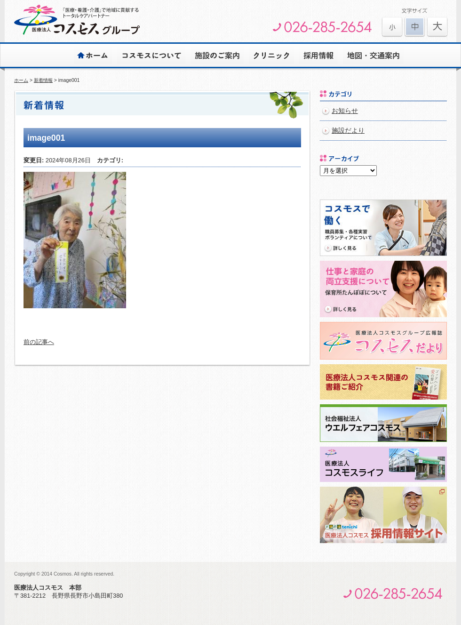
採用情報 (318, 55)
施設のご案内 (217, 55)
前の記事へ (39, 341)
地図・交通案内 (373, 55)
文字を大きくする (392, 27)
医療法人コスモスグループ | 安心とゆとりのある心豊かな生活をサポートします (77, 20)
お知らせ (345, 110)
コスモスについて (151, 55)
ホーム (93, 55)
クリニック (271, 55)
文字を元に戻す (414, 27)
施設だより (348, 130)
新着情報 (43, 80)
